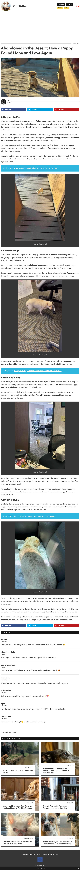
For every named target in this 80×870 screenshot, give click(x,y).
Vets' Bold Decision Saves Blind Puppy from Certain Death (34, 516)
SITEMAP (49, 854)
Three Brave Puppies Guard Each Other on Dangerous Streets (36, 168)
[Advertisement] (40, 26)
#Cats (66, 8)
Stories (61, 4)
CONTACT (56, 854)
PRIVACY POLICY (41, 854)
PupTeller (20, 6)
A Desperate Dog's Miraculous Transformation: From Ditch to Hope (38, 371)
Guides (69, 4)
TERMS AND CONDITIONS (28, 854)
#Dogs (60, 8)
